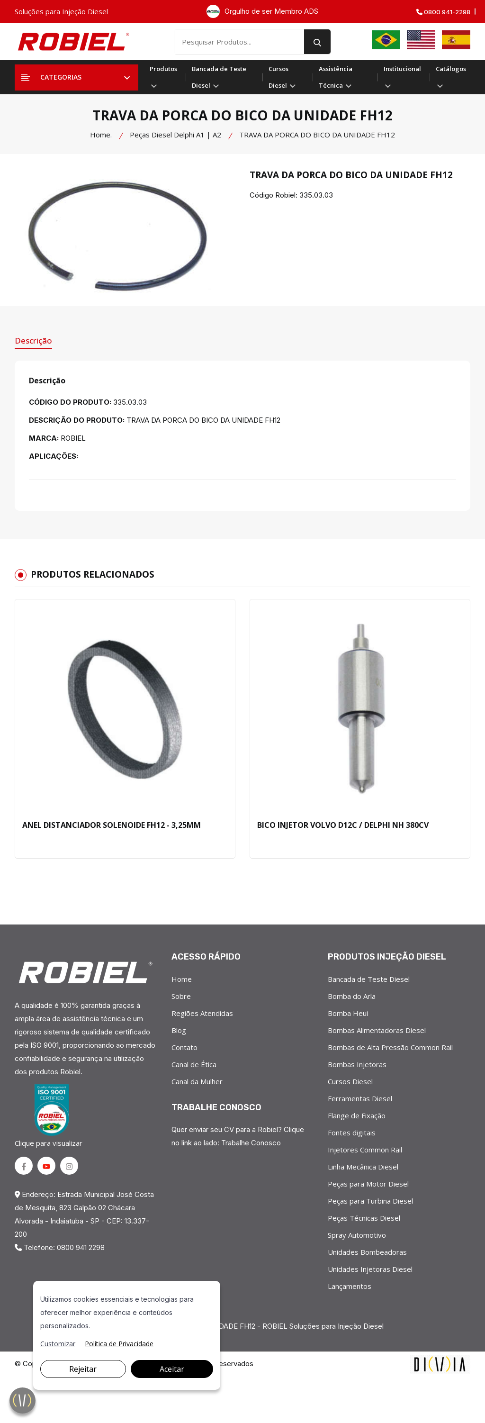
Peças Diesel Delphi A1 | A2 (175, 134)
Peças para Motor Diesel (368, 1183)
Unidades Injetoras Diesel (370, 1269)
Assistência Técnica (335, 77)
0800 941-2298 (443, 12)
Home (181, 979)
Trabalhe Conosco (251, 1142)
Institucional (402, 76)
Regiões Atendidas (202, 1013)
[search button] (317, 41)
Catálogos (451, 76)
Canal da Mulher (197, 1081)
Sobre (181, 996)
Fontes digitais (352, 1132)
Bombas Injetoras (357, 1064)
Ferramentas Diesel (360, 1098)
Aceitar (172, 1369)
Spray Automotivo (357, 1235)
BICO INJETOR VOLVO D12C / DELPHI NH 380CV (343, 825)
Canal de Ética (193, 1064)
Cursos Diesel (282, 77)
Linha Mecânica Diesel (363, 1166)
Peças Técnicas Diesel (364, 1218)
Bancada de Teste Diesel (219, 77)
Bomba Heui (348, 1013)
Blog (178, 1030)
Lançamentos (349, 1286)
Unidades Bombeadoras (367, 1252)
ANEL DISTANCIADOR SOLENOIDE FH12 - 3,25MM (111, 825)
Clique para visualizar (50, 1115)
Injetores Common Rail (365, 1149)
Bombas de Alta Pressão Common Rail (390, 1047)
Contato (184, 1047)
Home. (101, 134)
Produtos (163, 76)
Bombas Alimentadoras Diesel (377, 1030)
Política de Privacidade (119, 1343)
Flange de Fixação (357, 1115)
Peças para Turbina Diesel (370, 1200)
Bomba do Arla (352, 996)
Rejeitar (83, 1369)
